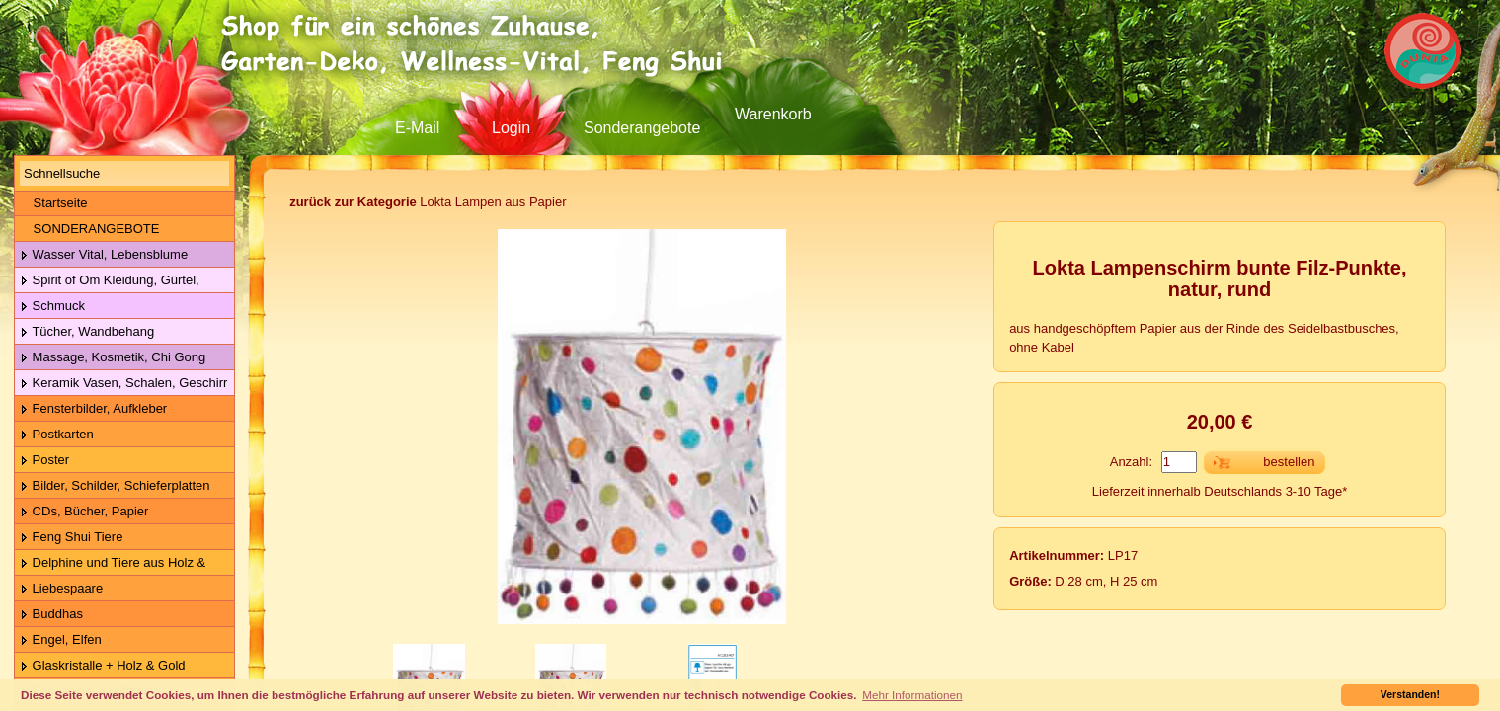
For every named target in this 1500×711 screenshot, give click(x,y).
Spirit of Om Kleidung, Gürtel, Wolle (107, 281)
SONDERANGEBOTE (89, 228)
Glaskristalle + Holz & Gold (103, 666)
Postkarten (57, 435)
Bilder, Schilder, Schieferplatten (115, 486)
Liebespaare (61, 589)
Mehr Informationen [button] (912, 694)
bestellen (1288, 461)
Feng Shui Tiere (71, 537)
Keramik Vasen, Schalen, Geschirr (123, 383)
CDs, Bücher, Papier (84, 512)
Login (511, 127)
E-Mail (417, 127)
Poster (44, 460)
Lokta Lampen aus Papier (427, 202)
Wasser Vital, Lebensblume (104, 255)
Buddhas (51, 614)
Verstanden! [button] (1410, 694)
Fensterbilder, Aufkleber (93, 409)
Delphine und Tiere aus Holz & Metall (110, 563)
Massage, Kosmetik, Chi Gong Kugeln (110, 358)
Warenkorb (773, 114)
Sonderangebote (642, 127)
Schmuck (52, 306)
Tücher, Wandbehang (87, 332)
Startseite (54, 203)
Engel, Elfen (61, 640)
